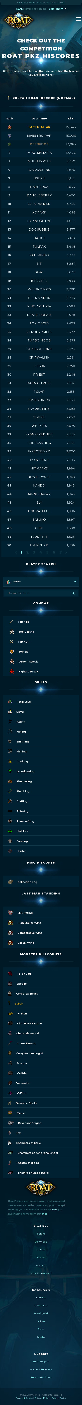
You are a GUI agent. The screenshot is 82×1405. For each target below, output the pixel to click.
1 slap (39, 391)
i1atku (39, 238)
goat (39, 272)
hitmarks (39, 468)
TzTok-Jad (19, 973)
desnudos (39, 144)
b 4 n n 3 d (39, 545)
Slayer (16, 711)
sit (39, 263)
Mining (17, 731)
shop (44, 1213)
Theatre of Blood (23, 1162)
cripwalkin (39, 357)
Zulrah (15, 1003)
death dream (39, 315)
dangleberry (39, 195)
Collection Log (22, 881)
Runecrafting (21, 820)
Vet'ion (17, 1092)
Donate (41, 1249)
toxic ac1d (39, 323)
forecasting (39, 443)
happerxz (39, 187)
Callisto (17, 1072)
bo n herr (39, 460)
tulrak (39, 246)
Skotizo (17, 983)
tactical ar (39, 127)
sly (39, 502)
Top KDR (19, 641)
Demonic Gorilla (22, 1102)
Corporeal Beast (23, 993)
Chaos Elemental (23, 1032)
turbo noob (39, 340)
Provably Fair (41, 1313)
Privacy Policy (42, 1398)
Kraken (17, 1013)
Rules (41, 1329)
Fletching (18, 790)
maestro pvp (39, 135)
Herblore (18, 830)
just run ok (39, 400)
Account (41, 1265)
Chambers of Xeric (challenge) (33, 1152)
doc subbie (39, 229)
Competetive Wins (25, 932)
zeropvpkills (39, 332)
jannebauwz (39, 494)
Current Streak (24, 661)
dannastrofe (39, 383)
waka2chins (39, 170)
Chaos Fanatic (22, 1042)
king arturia (39, 306)
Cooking (18, 760)
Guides (41, 1321)
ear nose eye (39, 221)
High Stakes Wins (24, 922)
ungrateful (39, 511)
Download (41, 1241)
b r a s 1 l (39, 280)
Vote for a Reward (41, 1273)
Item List (41, 1297)
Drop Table (41, 1305)
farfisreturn (39, 349)
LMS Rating (20, 912)
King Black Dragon (25, 1022)
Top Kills (19, 621)
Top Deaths (22, 631)
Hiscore (41, 1257)
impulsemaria (39, 152)
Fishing (17, 751)
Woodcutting (21, 770)
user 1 (39, 178)
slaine (39, 417)
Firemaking (20, 780)
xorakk (39, 212)
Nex (14, 1132)
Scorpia (17, 1062)
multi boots (39, 161)
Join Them (56, 8)
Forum (41, 1233)
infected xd (39, 451)
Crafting (17, 800)
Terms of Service (24, 1398)
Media (41, 1337)
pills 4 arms (39, 298)
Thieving (18, 810)
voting (55, 1209)
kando (39, 485)
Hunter (17, 850)
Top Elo (19, 651)
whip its (39, 426)
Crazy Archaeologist (25, 1052)
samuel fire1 (39, 408)
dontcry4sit (39, 477)
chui (39, 528)
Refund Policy (59, 1398)
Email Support (41, 1361)
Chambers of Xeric (24, 1142)
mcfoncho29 (39, 289)
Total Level (19, 701)
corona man (39, 204)
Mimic (16, 1112)
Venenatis (19, 1082)
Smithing (18, 741)
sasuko (39, 519)
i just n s (39, 536)
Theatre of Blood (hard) (28, 1172)
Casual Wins (21, 942)
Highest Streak (24, 671)
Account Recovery (41, 1369)
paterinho (39, 255)
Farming (18, 840)
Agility (16, 721)
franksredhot (39, 434)
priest (39, 374)
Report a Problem (41, 1377)
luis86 (39, 366)
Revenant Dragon (24, 1122)
